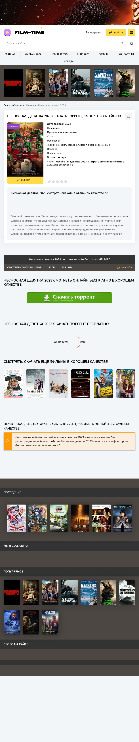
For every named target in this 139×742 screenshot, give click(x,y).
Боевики (104, 54)
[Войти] (116, 32)
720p (52, 267)
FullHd (67, 267)
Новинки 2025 (59, 54)
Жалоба (124, 267)
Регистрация (94, 32)
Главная (10, 54)
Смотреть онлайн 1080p (24, 267)
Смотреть (27, 180)
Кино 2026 (83, 54)
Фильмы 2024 (33, 54)
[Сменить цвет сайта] (131, 43)
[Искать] (122, 43)
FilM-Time (29, 32)
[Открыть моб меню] (131, 32)
